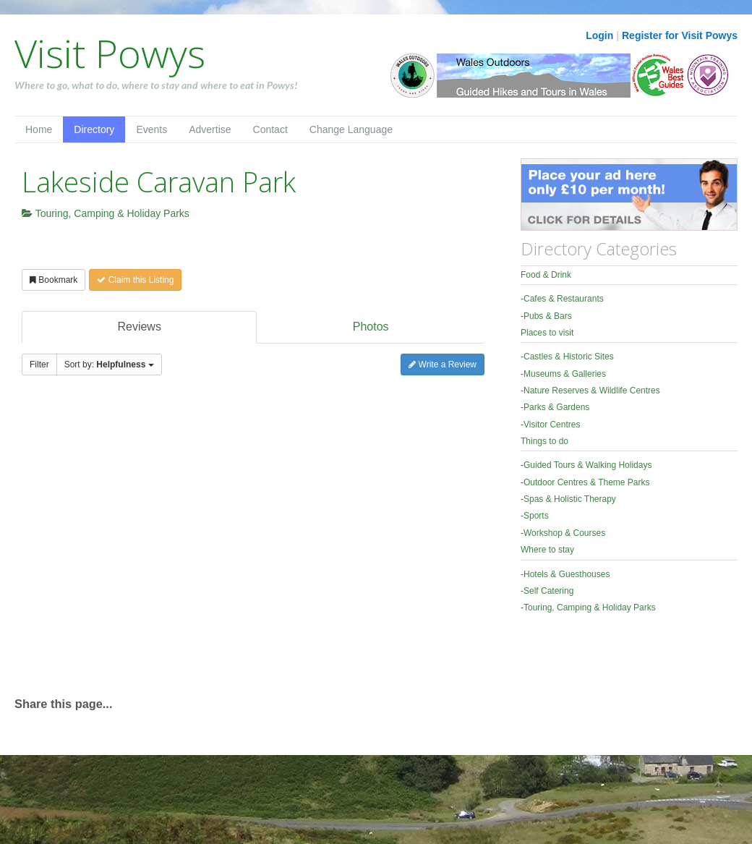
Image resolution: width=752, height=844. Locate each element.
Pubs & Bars (548, 316)
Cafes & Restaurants (564, 299)
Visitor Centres (552, 424)
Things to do (544, 441)
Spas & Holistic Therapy (570, 499)
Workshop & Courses (564, 533)
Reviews (139, 326)
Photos (371, 326)
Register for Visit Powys (680, 35)
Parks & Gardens (556, 407)
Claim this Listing (135, 280)
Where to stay (547, 550)
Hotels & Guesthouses (567, 574)
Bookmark (53, 280)
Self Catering (548, 591)
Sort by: (109, 364)
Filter (39, 364)
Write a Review (443, 364)
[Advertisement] (135, 542)
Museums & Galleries (565, 374)
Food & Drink (546, 275)
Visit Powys (109, 53)
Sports (536, 516)
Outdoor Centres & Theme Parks (587, 482)
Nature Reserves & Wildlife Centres (592, 390)
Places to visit (547, 333)
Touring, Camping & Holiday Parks (105, 213)
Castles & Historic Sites (569, 356)
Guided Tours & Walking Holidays (587, 465)
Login (599, 35)
